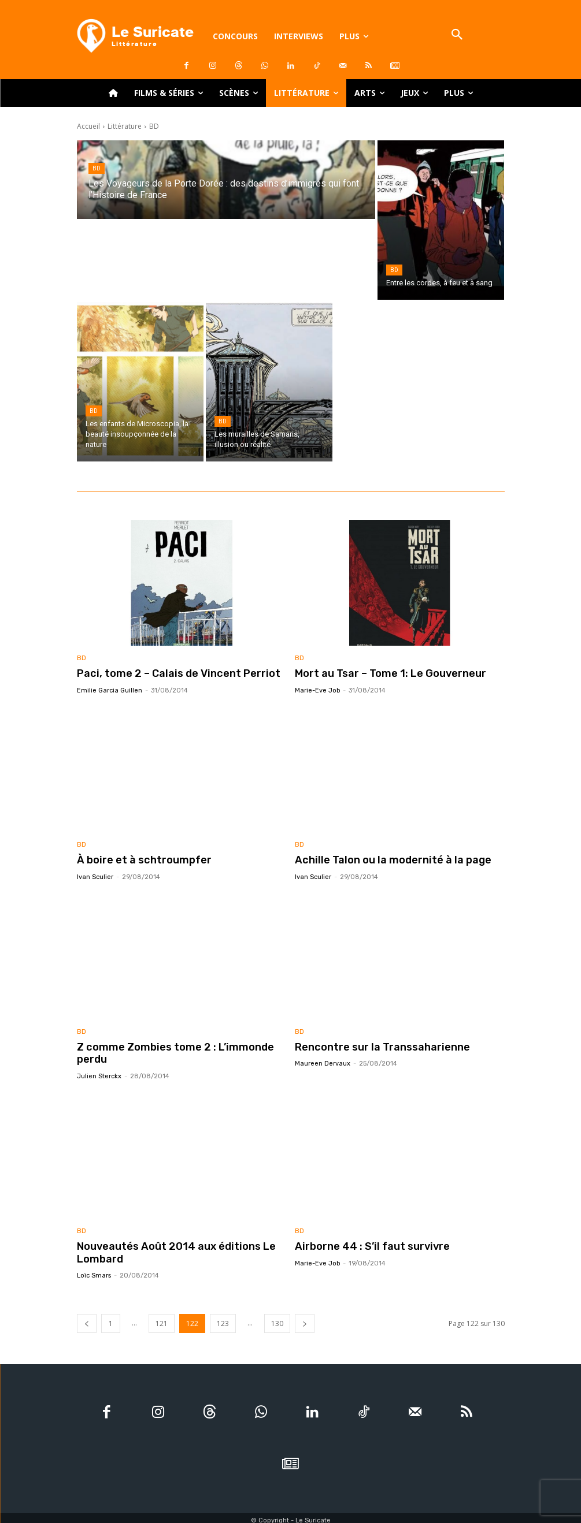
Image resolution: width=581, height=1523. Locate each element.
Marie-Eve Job (317, 689)
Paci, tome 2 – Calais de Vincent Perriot (170, 673)
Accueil (88, 126)
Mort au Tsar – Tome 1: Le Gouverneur (385, 673)
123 (223, 1319)
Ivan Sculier (95, 875)
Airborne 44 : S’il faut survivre (367, 1243)
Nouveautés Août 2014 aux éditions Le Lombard (168, 1248)
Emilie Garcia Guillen (109, 689)
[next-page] (304, 1318)
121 (162, 1319)
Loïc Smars (94, 1271)
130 (277, 1319)
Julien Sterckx (99, 1073)
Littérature (125, 126)
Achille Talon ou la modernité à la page (384, 859)
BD (96, 168)
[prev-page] (87, 1318)
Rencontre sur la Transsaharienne (375, 1045)
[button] (457, 35)
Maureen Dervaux (322, 1061)
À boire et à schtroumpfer (139, 859)
